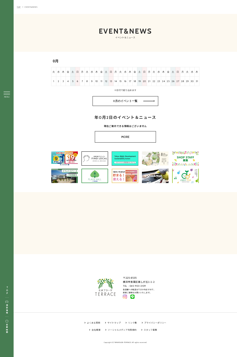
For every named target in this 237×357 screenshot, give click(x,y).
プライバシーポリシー (155, 332)
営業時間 (7, 327)
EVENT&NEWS (31, 7)
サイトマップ (114, 332)
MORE (125, 142)
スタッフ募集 (150, 339)
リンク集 (132, 332)
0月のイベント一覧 (134, 103)
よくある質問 (93, 332)
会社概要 (96, 339)
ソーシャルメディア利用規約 (122, 339)
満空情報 (7, 307)
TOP (7, 290)
